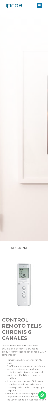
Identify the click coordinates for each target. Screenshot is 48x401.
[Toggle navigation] (39, 5)
